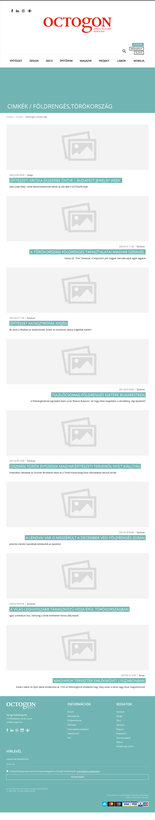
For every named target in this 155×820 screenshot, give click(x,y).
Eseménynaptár (123, 737)
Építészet (16, 60)
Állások (139, 53)
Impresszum (73, 733)
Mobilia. (139, 60)
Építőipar (66, 60)
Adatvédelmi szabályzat (78, 729)
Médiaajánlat (136, 49)
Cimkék (19, 117)
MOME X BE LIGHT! (125, 746)
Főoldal (9, 117)
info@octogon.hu (14, 722)
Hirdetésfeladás (75, 720)
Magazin (86, 60)
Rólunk (71, 711)
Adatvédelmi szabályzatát (88, 771)
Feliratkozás (77, 777)
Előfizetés (138, 45)
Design (34, 60)
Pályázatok (121, 733)
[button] (124, 51)
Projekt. (104, 60)
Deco (49, 60)
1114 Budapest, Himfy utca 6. (19, 718)
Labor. (121, 60)
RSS (69, 737)
